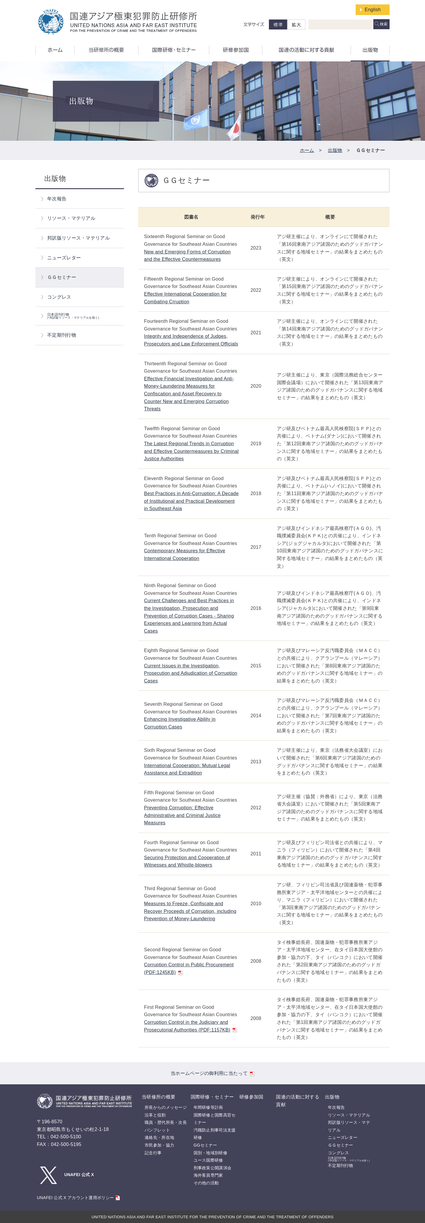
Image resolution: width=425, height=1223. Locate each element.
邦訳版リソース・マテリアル (78, 237)
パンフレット (157, 1130)
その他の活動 (206, 1183)
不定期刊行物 (61, 335)
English (372, 9)
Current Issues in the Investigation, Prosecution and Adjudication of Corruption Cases (190, 673)
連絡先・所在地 (159, 1137)
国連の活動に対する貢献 (297, 1100)
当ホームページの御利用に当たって (212, 1073)
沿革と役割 (155, 1115)
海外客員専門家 (208, 1175)
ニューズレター (64, 257)
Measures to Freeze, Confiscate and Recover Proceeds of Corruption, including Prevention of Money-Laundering (190, 911)
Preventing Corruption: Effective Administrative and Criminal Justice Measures (182, 815)
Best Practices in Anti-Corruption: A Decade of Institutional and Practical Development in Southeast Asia (191, 501)
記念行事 (153, 1152)
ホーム (307, 150)
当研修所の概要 (158, 1096)
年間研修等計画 (208, 1107)
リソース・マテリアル (71, 218)
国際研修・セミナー (212, 1096)
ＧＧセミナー (61, 277)
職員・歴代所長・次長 (166, 1122)
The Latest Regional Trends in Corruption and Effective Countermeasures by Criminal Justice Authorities (191, 451)
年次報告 (56, 198)
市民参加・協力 (159, 1145)
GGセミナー (205, 1145)
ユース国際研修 (208, 1160)
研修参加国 (251, 1096)
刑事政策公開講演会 (213, 1167)
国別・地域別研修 (210, 1152)
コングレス (59, 296)
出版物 (335, 150)
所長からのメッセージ (166, 1107)
